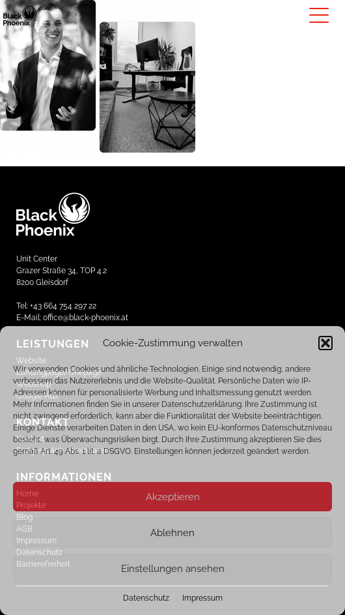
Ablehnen (172, 533)
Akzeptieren (173, 497)
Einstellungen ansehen (173, 569)
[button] (325, 343)
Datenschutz (146, 598)
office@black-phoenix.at (85, 317)
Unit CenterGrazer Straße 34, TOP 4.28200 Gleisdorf (61, 270)
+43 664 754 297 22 (63, 305)
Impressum (202, 598)
